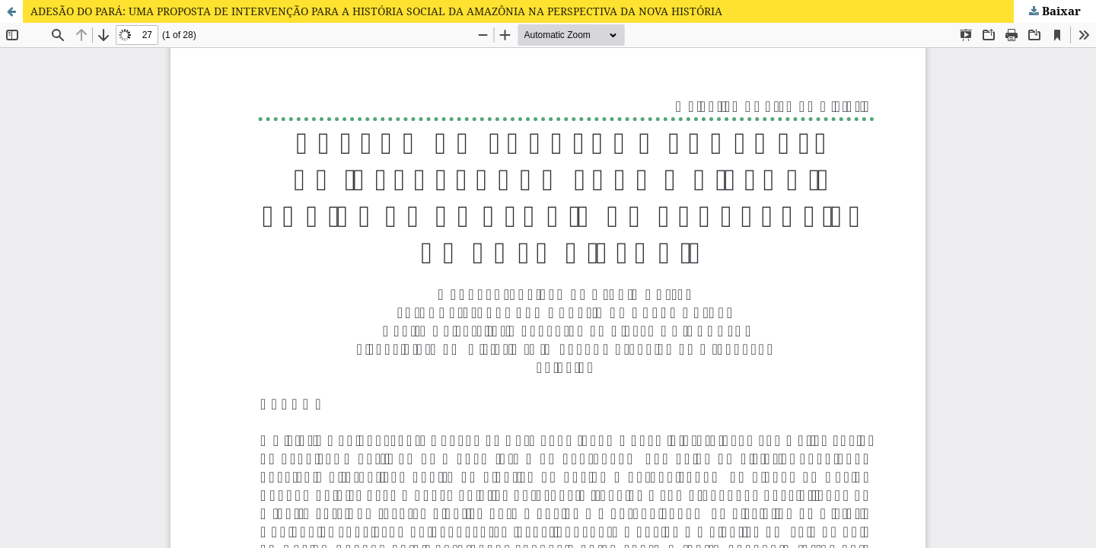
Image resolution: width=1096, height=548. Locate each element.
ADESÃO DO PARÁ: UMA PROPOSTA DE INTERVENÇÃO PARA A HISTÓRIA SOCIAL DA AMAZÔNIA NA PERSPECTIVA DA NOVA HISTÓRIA (376, 11)
